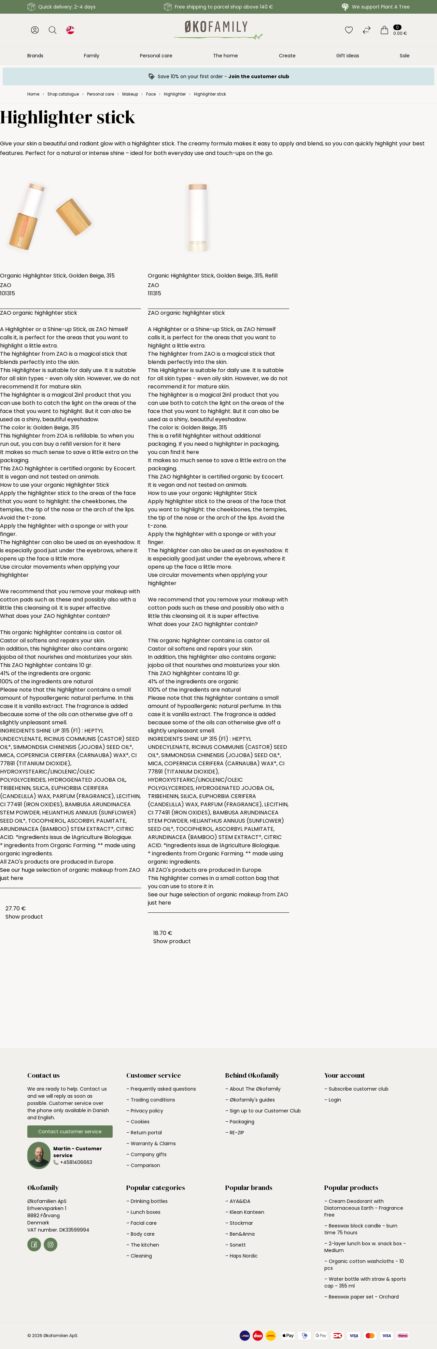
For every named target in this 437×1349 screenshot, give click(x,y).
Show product (24, 917)
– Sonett (235, 1244)
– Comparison (143, 1165)
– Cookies (138, 1121)
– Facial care (141, 1223)
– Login (332, 1099)
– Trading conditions (150, 1099)
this (18, 608)
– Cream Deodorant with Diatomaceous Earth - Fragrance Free (363, 1208)
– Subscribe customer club (356, 1088)
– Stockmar (239, 1223)
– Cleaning (139, 1255)
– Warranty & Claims (151, 1143)
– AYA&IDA (237, 1201)
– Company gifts (146, 1154)
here (114, 444)
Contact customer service (70, 1131)
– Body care (140, 1234)
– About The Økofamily (253, 1088)
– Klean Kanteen (244, 1212)
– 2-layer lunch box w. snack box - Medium (365, 1247)
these (63, 600)
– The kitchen (142, 1244)
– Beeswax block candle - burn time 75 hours (360, 1229)
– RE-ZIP (234, 1132)
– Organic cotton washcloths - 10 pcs (364, 1265)
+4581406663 (76, 1162)
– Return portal (144, 1132)
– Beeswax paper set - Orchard (361, 1296)
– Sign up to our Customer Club (263, 1110)
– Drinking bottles (147, 1201)
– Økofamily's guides (250, 1099)
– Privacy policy (144, 1110)
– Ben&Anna (240, 1234)
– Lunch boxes (143, 1212)
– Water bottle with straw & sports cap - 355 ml (365, 1282)
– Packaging (239, 1121)
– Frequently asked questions (161, 1088)
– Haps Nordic (241, 1255)
